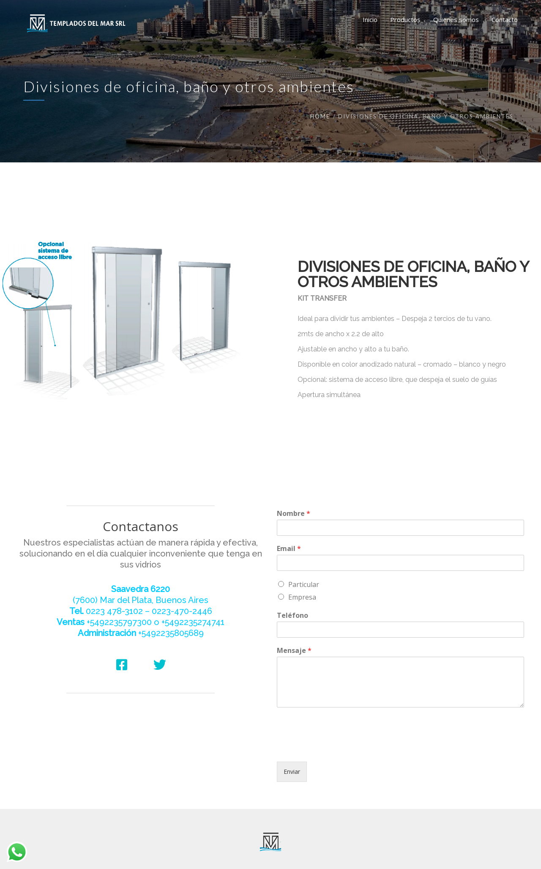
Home (320, 116)
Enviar (292, 772)
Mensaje (294, 650)
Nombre (293, 513)
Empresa (302, 597)
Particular (303, 584)
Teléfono (292, 615)
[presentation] (341, 747)
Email (289, 548)
